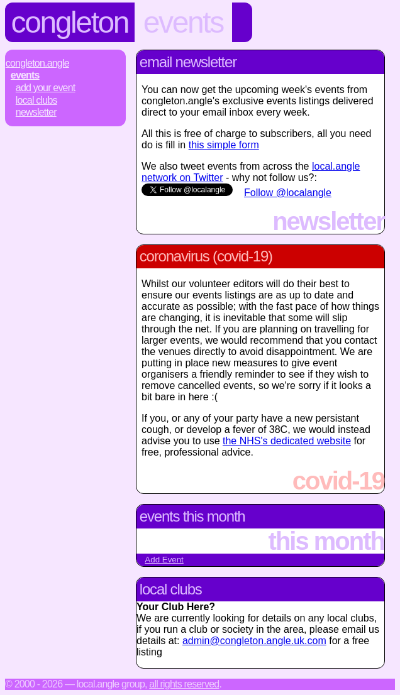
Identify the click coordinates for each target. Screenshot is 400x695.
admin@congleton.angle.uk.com (254, 640)
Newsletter (36, 112)
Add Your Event (45, 87)
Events (183, 22)
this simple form (224, 145)
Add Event (164, 559)
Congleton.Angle (37, 63)
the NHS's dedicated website (287, 440)
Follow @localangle (287, 192)
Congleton (70, 22)
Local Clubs (36, 100)
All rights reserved (184, 684)
